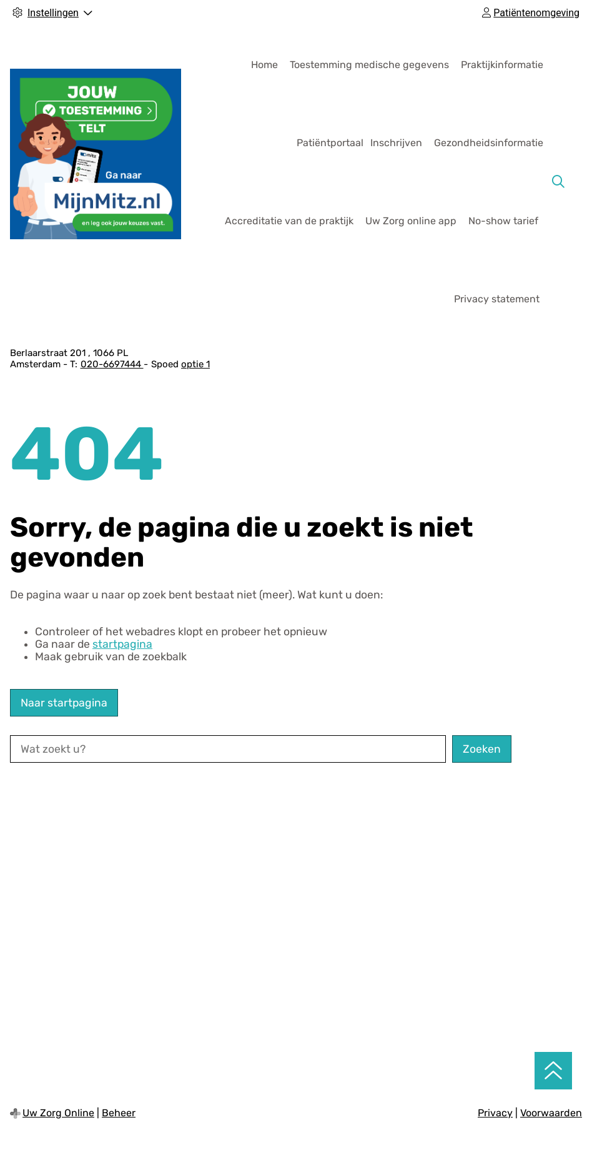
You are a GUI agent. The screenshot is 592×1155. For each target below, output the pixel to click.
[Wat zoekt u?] (228, 749)
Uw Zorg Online (58, 1113)
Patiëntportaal (330, 143)
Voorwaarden (551, 1113)
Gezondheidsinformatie (488, 143)
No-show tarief (503, 221)
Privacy (495, 1113)
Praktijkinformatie (502, 65)
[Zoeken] (558, 182)
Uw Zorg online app (410, 221)
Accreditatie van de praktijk (289, 221)
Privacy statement (497, 299)
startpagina (122, 644)
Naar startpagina (64, 702)
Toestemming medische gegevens (369, 65)
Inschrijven (396, 143)
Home (264, 65)
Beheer (119, 1113)
